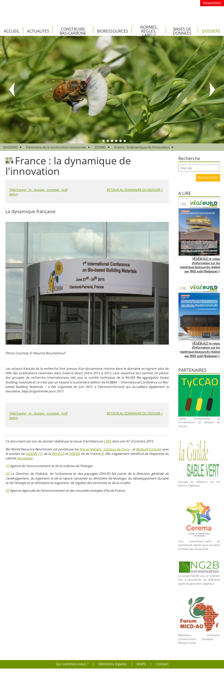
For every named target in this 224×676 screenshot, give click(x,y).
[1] (40, 453)
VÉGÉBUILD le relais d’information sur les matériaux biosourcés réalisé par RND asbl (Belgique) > (200, 265)
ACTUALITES (38, 31)
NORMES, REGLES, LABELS (149, 31)
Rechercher (208, 177)
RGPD (141, 664)
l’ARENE (74, 453)
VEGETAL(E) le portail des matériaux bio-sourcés (89, 10)
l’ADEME (31, 453)
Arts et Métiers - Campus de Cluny (104, 449)
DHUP (55, 453)
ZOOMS (100, 147)
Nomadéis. (25, 458)
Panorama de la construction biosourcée (56, 147)
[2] (62, 453)
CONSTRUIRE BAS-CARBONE (73, 31)
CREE (107, 441)
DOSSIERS (211, 31)
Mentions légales (112, 664)
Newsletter (212, 2)
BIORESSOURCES (112, 31)
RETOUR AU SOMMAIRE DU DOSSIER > (135, 189)
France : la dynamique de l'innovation (142, 147)
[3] (102, 453)
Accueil (11, 31)
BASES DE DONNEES (182, 31)
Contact (162, 664)
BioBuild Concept (148, 449)
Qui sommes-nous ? (72, 664)
